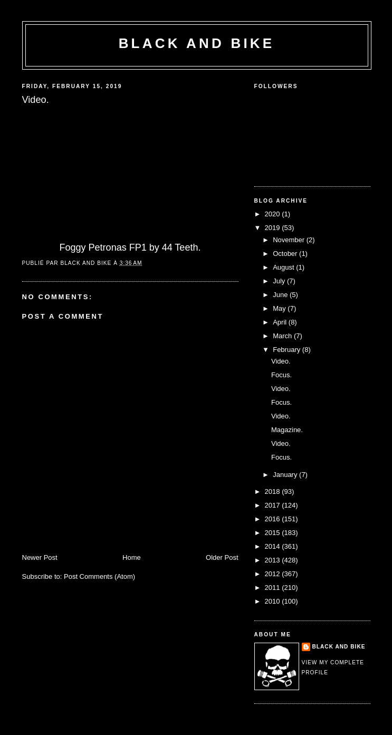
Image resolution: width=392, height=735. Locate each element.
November (290, 240)
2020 (273, 214)
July (280, 281)
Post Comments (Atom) (99, 576)
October (286, 253)
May (280, 308)
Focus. (281, 375)
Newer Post (40, 557)
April (281, 322)
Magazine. (287, 430)
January (286, 475)
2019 (273, 228)
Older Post (222, 557)
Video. (281, 361)
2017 (273, 505)
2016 (273, 519)
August (284, 267)
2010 (273, 601)
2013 (273, 560)
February (287, 350)
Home (131, 557)
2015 (273, 533)
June (281, 295)
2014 (273, 546)
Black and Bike (197, 43)
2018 (273, 491)
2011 (273, 587)
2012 (273, 574)
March (283, 336)
